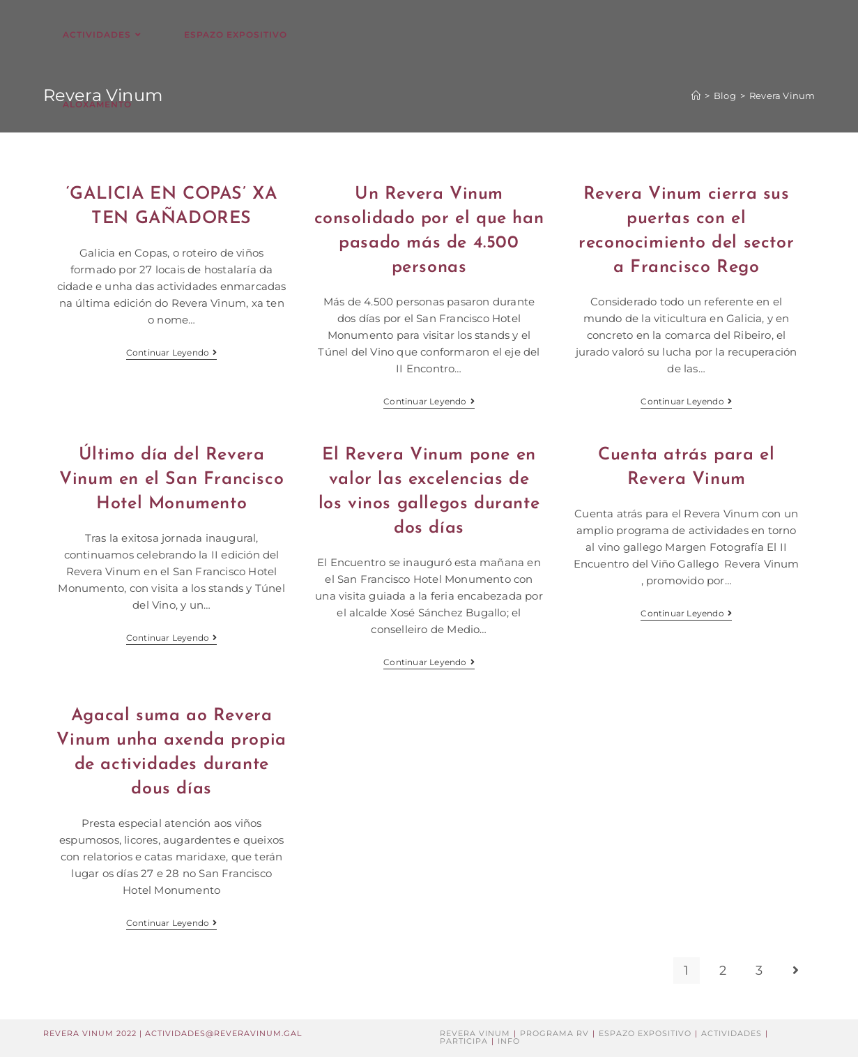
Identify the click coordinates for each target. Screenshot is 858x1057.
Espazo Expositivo (645, 1033)
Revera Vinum (475, 1033)
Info (509, 1041)
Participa (464, 1041)
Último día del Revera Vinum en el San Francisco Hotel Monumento (171, 479)
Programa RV (554, 1033)
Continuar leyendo (171, 354)
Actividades (731, 1033)
